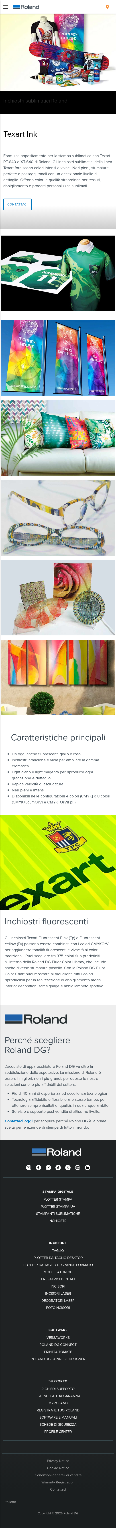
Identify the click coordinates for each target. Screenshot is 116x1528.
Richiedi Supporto (58, 1388)
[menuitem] (107, 7)
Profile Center (58, 1431)
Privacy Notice (58, 1460)
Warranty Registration (58, 1482)
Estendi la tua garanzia (58, 1395)
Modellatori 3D (58, 1271)
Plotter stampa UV (58, 1206)
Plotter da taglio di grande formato (58, 1264)
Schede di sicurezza (58, 1424)
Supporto (58, 1381)
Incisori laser (58, 1293)
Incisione (58, 1242)
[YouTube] (77, 1167)
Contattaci (58, 1489)
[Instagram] (48, 1167)
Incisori (58, 1286)
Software (58, 1329)
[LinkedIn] (87, 1167)
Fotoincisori (58, 1307)
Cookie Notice (58, 1467)
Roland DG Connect (58, 1344)
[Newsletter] (28, 1167)
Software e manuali (58, 1417)
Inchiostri (58, 1220)
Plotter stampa (58, 1199)
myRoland (58, 1403)
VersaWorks (58, 1337)
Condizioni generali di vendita (58, 1475)
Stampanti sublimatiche (58, 1213)
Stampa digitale (58, 1191)
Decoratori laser (58, 1300)
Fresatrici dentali (58, 1279)
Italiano (10, 1501)
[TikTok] (58, 1167)
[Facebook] (38, 1167)
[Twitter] (68, 1167)
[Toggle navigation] (5, 7)
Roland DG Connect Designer (58, 1358)
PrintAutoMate (58, 1351)
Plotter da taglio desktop (58, 1257)
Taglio (58, 1250)
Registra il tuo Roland (58, 1410)
